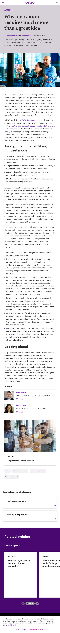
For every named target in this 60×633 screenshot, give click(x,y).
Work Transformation (20, 471)
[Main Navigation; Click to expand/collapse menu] (2, 2)
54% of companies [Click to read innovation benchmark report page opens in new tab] (30, 120)
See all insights (12, 545)
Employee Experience (38, 471)
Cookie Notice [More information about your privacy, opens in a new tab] (12, 625)
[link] (20, 575)
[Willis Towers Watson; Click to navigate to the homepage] (30, 2)
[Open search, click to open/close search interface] (57, 2)
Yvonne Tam (26, 35)
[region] (30, 624)
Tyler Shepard (12, 35)
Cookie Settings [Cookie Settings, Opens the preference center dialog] (21, 629)
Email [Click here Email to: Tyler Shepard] (21, 399)
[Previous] (26, 603)
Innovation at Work (11, 477)
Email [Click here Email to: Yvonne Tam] (21, 412)
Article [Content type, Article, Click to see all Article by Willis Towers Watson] (8, 10)
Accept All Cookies (36, 629)
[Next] (33, 603)
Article (7, 471)
